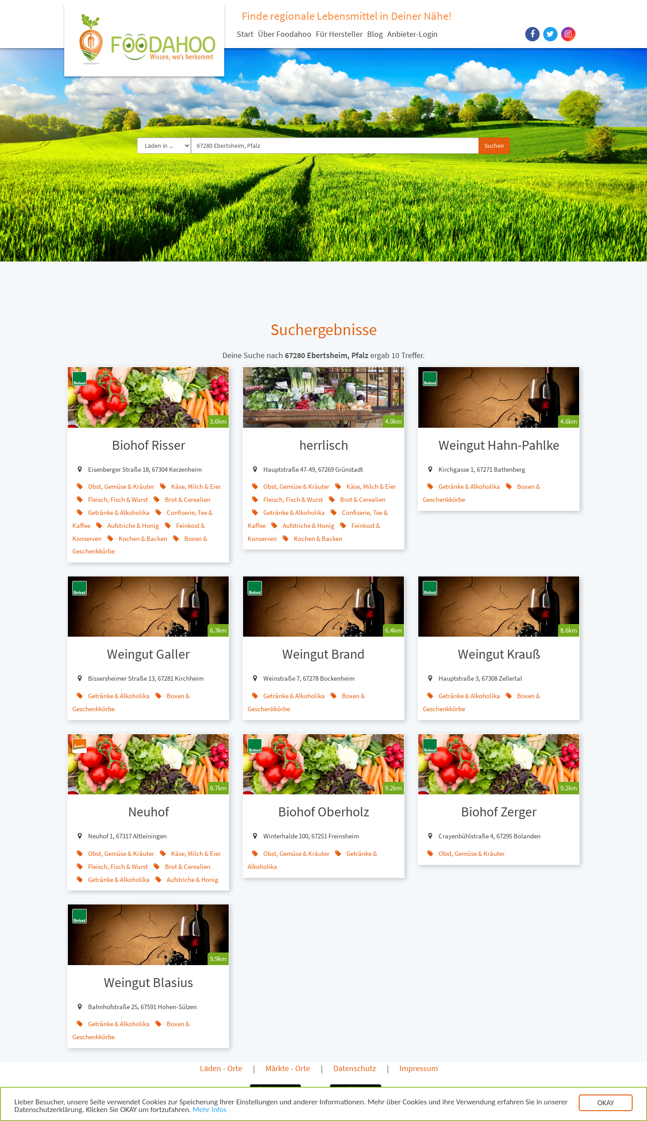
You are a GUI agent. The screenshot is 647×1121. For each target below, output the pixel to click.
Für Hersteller (339, 34)
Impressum (418, 1068)
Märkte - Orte (288, 1068)
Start (245, 34)
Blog (375, 34)
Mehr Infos (209, 1111)
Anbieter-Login (412, 34)
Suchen (494, 146)
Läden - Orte (221, 1068)
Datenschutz (354, 1068)
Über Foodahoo (284, 34)
